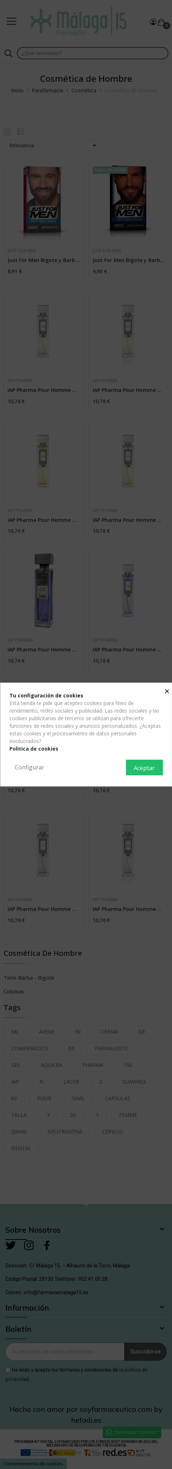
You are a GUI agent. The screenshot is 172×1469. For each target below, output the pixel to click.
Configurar (29, 767)
